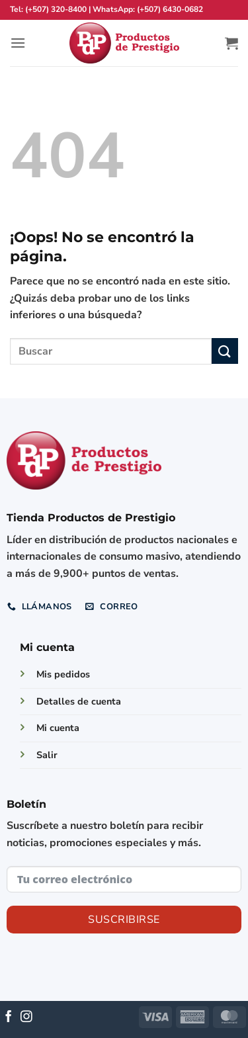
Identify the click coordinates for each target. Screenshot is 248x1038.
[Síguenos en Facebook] (9, 1017)
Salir (47, 754)
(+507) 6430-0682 (170, 9)
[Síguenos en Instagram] (26, 1017)
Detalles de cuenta (78, 701)
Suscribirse (123, 919)
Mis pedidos (63, 674)
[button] (18, 42)
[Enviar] (225, 351)
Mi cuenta (57, 727)
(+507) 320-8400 (56, 9)
